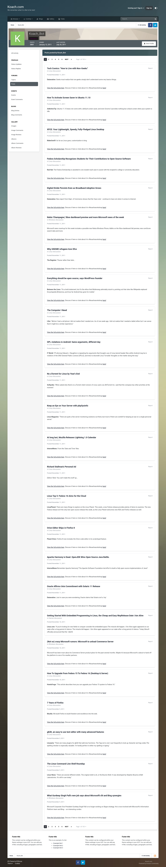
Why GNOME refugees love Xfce (62, 249)
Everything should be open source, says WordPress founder (74, 278)
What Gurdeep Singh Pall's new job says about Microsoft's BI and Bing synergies (84, 795)
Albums (13, 139)
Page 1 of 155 (81, 59)
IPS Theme (10, 861)
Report (150, 68)
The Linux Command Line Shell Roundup (66, 764)
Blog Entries (15, 110)
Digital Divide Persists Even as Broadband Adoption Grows (74, 188)
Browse (16, 19)
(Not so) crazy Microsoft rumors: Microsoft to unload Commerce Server (80, 641)
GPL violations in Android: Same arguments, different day (73, 342)
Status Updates (16, 64)
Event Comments (17, 99)
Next (66, 59)
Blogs (41, 19)
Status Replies (16, 68)
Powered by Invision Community (149, 863)
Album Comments (17, 143)
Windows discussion (56, 220)
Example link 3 (58, 848)
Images (13, 126)
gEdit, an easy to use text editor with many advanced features (75, 732)
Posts (13, 84)
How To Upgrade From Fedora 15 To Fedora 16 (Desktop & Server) (77, 673)
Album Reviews (16, 148)
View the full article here (55, 88)
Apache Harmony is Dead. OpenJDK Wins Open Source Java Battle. (78, 557)
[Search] (130, 19)
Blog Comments (16, 115)
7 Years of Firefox (55, 702)
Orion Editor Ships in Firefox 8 (61, 528)
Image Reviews (16, 134)
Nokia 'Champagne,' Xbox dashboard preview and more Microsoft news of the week (85, 217)
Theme (10, 863)
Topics (13, 80)
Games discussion (55, 618)
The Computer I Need (57, 310)
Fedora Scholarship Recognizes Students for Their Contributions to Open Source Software (89, 159)
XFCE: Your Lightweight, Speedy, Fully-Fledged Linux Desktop (75, 129)
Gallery (51, 19)
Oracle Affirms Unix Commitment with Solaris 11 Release (73, 586)
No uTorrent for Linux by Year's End (63, 374)
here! (104, 88)
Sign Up (149, 8)
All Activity (14, 53)
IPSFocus (19, 861)
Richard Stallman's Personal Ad (61, 466)
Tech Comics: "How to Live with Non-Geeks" (67, 68)
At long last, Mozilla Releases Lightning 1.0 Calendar (71, 437)
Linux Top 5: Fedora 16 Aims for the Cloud (66, 496)
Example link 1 (58, 843)
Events (13, 95)
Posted (56, 75)
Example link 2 (58, 845)
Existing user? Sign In (136, 8)
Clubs (63, 19)
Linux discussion (55, 71)
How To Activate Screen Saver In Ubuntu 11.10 (68, 97)
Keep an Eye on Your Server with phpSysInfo (67, 405)
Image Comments (17, 130)
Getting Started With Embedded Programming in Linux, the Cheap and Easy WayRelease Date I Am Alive (95, 615)
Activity (28, 19)
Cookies (17, 863)
